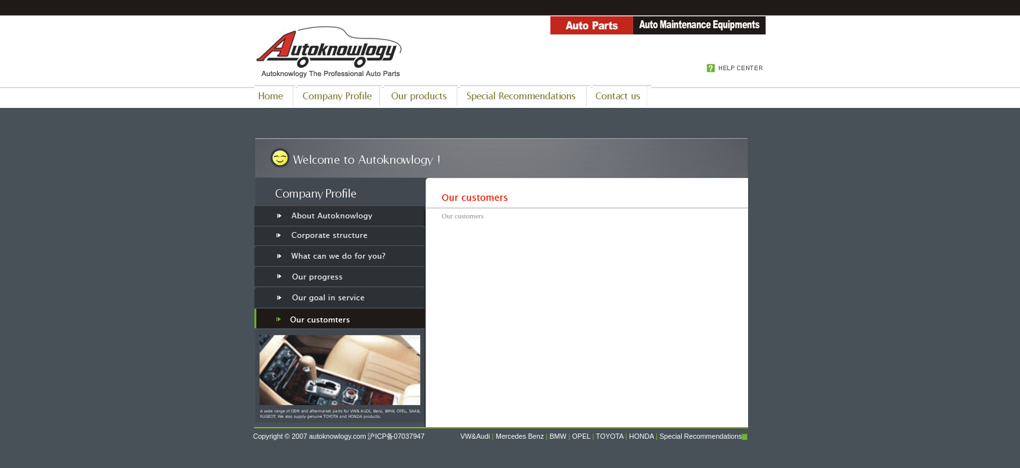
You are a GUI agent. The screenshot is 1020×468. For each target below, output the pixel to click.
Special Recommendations (701, 436)
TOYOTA (609, 436)
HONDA (641, 436)
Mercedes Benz (520, 436)
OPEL (581, 436)
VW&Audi (475, 436)
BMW (558, 436)
